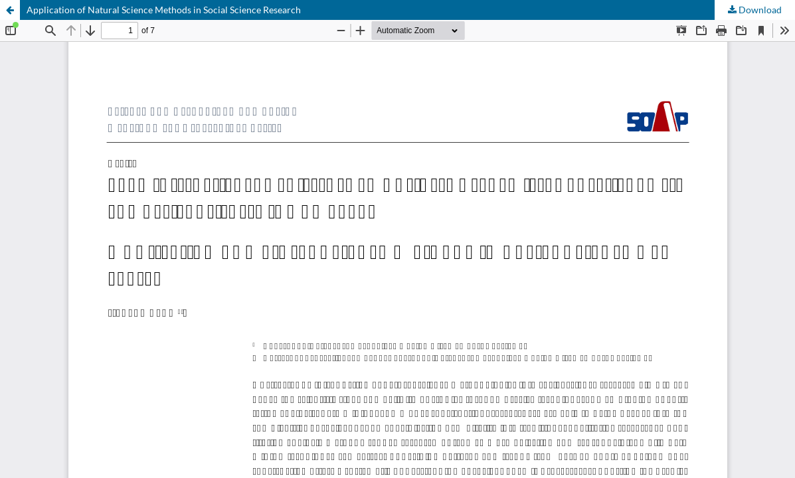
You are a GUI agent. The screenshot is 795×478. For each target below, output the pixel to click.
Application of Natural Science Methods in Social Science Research (164, 9)
